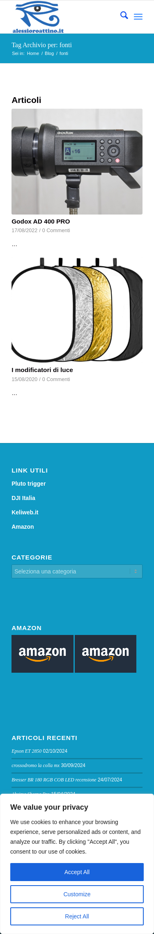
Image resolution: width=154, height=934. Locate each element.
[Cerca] (120, 16)
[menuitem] (120, 16)
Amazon (22, 526)
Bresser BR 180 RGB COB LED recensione (54, 780)
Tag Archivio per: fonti (41, 44)
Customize (76, 894)
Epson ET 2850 (26, 751)
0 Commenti (56, 230)
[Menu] (138, 17)
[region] (77, 864)
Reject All (77, 916)
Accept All (77, 872)
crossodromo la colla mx (35, 765)
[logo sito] (63, 16)
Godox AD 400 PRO (40, 221)
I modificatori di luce (42, 369)
